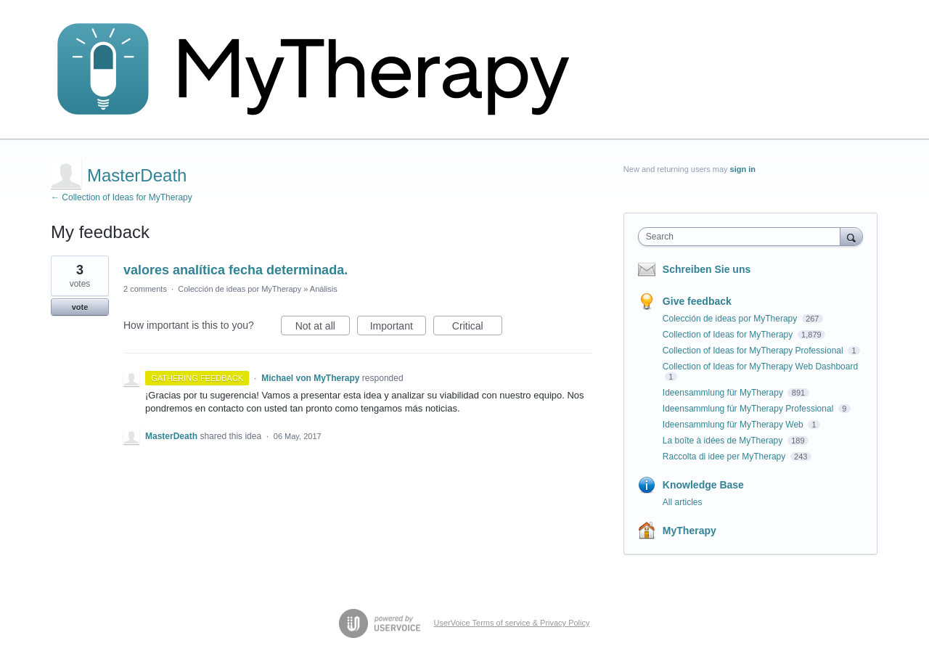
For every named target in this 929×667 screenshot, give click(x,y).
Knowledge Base (703, 485)
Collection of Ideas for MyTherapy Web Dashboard (760, 366)
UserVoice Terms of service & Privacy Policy (512, 622)
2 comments (145, 289)
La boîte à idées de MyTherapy (724, 440)
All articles (683, 502)
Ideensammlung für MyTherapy (724, 393)
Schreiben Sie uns (706, 269)
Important (398, 328)
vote (80, 307)
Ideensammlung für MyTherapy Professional (749, 409)
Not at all (322, 328)
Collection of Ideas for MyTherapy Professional (754, 350)
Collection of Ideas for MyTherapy (729, 335)
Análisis (323, 289)
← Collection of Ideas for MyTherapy (121, 197)
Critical (477, 328)
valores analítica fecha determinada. (235, 270)
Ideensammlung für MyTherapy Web (734, 425)
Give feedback (697, 301)
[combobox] (742, 237)
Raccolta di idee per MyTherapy (725, 456)
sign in (743, 169)
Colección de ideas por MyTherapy (239, 289)
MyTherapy (689, 530)
